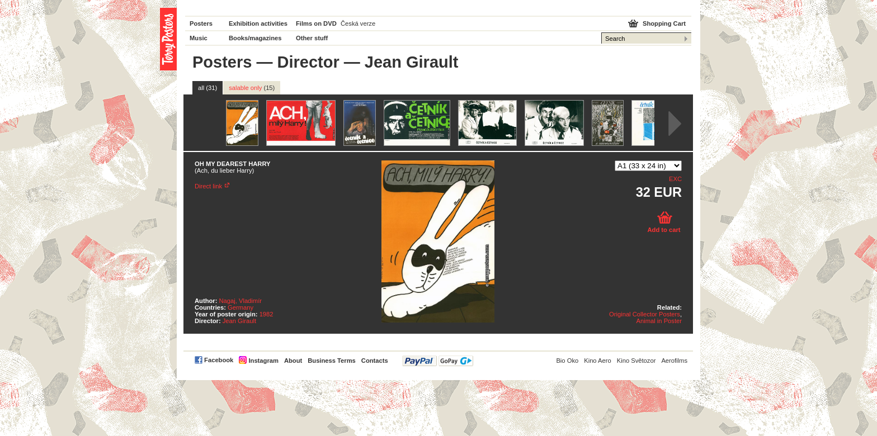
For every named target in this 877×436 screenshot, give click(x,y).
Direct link (208, 186)
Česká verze (358, 23)
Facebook (218, 360)
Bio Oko (567, 360)
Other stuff (312, 38)
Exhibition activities (258, 23)
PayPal (437, 361)
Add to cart (663, 229)
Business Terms (332, 360)
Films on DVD (316, 23)
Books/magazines (255, 38)
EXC (675, 179)
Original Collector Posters (644, 314)
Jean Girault (239, 320)
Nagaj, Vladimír (240, 300)
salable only (252, 87)
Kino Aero (597, 360)
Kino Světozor (636, 360)
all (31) (207, 87)
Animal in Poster (659, 320)
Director (308, 62)
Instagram (263, 360)
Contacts (374, 360)
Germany (240, 307)
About (293, 360)
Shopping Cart (664, 23)
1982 (267, 314)
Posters (201, 23)
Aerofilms (674, 360)
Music (199, 38)
